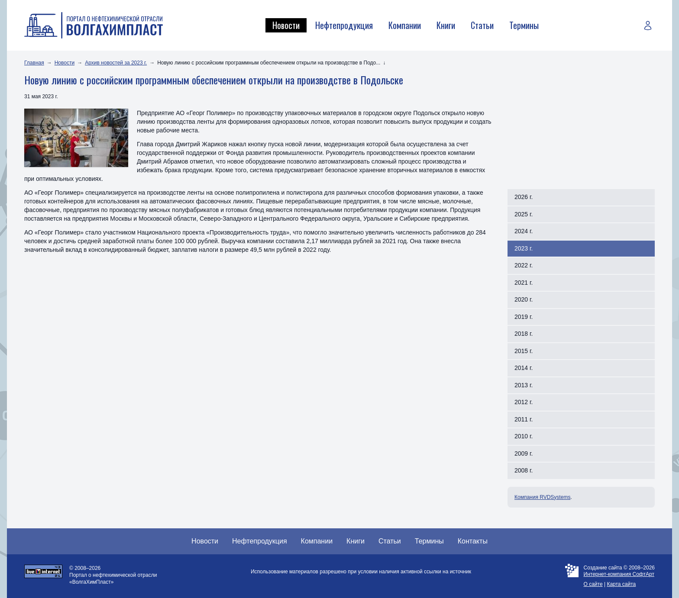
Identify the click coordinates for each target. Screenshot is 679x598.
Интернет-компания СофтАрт (619, 574)
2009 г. (523, 453)
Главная (34, 63)
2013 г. (523, 385)
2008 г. (523, 470)
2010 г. (523, 436)
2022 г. (523, 265)
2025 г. (523, 214)
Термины (524, 25)
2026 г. (523, 196)
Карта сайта (621, 584)
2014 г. (523, 367)
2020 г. (523, 299)
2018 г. (523, 333)
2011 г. (523, 419)
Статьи (482, 25)
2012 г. (523, 402)
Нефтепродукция (344, 25)
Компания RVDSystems (542, 497)
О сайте (593, 584)
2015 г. (523, 350)
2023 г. (523, 248)
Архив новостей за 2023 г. (116, 63)
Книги (445, 25)
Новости (286, 25)
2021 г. (523, 282)
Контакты (473, 541)
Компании (404, 25)
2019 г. (523, 316)
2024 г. (523, 231)
